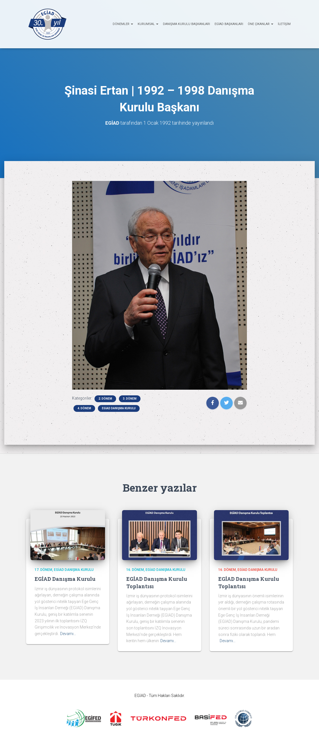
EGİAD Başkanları (229, 24)
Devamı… (68, 633)
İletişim (284, 24)
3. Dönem (130, 398)
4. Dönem (84, 408)
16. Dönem (135, 570)
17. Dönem (43, 570)
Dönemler (123, 24)
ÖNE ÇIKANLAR (260, 24)
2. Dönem (105, 398)
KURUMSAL (148, 24)
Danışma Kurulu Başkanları (186, 24)
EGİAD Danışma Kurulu (119, 408)
